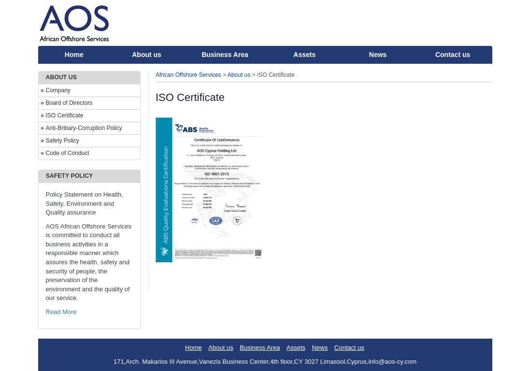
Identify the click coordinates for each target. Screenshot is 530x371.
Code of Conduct (67, 153)
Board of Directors (69, 103)
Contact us (452, 54)
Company (58, 90)
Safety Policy (62, 140)
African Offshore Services (188, 74)
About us (146, 54)
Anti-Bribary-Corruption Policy (84, 128)
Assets (304, 54)
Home (74, 54)
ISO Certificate (65, 115)
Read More (61, 311)
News (378, 54)
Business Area (224, 54)
